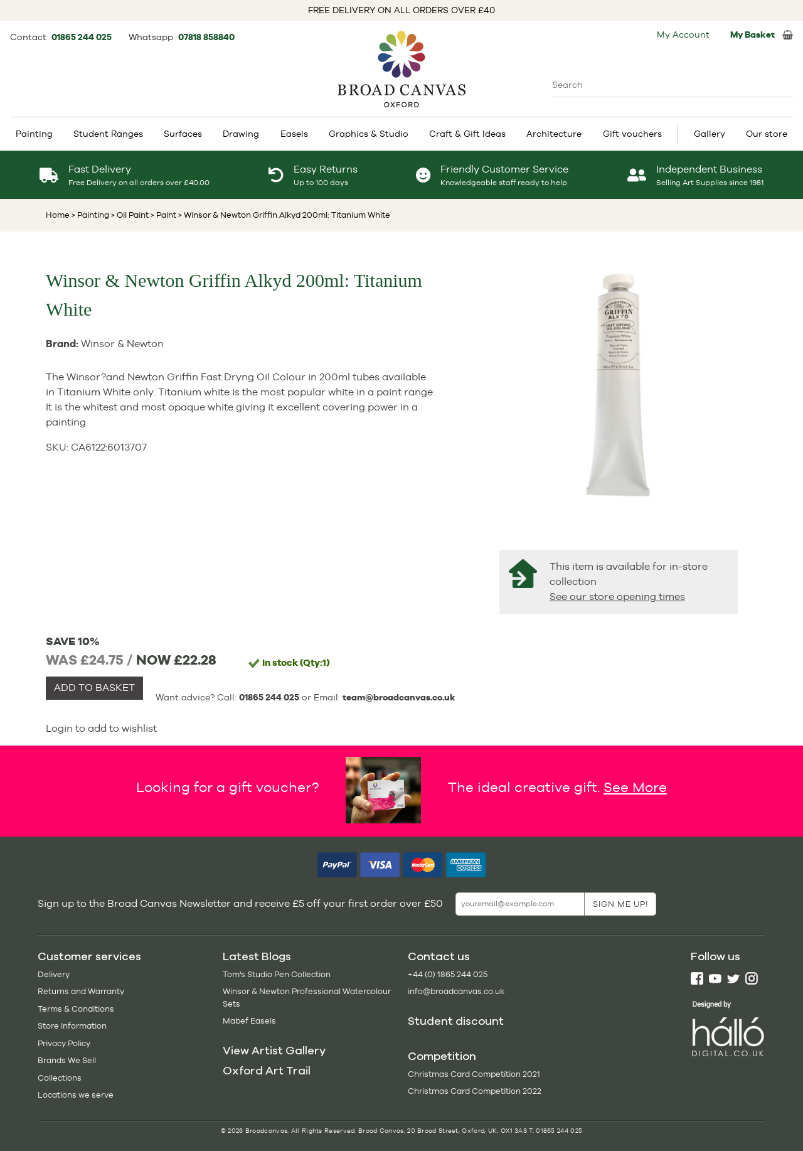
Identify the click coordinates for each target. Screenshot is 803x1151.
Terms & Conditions (76, 1009)
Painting (34, 134)
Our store (766, 134)
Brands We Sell (67, 1060)
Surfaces (183, 134)
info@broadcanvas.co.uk (456, 991)
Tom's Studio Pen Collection (277, 974)
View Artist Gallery (274, 1050)
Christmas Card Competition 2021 (474, 1074)
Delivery (54, 974)
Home (58, 215)
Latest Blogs (257, 956)
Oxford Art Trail (267, 1070)
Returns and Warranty (81, 991)
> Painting (90, 215)
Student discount (456, 1021)
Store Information (72, 1026)
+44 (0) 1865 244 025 (447, 974)
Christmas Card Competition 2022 (474, 1091)
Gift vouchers (632, 134)
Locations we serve (76, 1095)
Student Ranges (108, 134)
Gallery (709, 134)
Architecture (554, 134)
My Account (683, 34)
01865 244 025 (82, 37)
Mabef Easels (249, 1020)
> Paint (162, 215)
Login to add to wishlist (101, 728)
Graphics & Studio (368, 134)
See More (635, 787)
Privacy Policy (64, 1043)
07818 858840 (206, 37)
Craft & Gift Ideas (467, 134)
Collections (60, 1078)
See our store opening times (617, 596)
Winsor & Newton (122, 344)
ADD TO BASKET (94, 687)
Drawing (241, 134)
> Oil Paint (129, 215)
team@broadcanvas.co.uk (399, 697)
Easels (294, 134)
